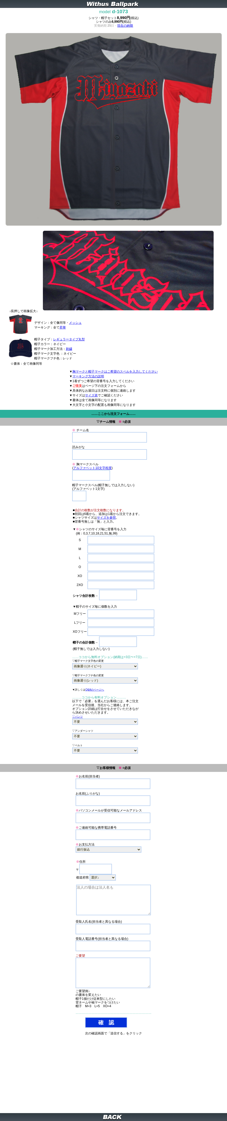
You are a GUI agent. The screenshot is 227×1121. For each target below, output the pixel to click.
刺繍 (69, 349)
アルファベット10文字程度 (92, 468)
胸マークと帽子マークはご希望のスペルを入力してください (115, 371)
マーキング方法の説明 (88, 376)
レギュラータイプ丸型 (69, 339)
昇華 (63, 327)
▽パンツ (77, 716)
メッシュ (75, 323)
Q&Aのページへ (94, 689)
